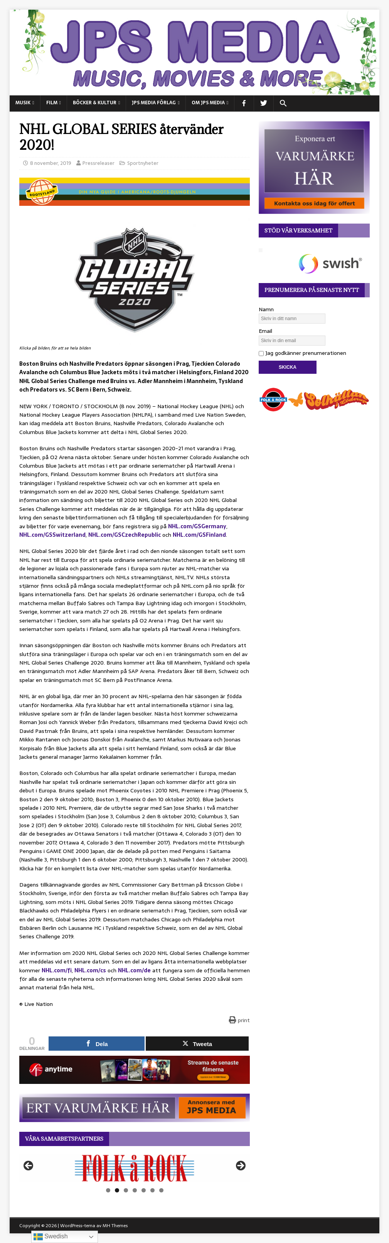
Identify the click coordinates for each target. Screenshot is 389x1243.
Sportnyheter (142, 163)
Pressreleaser (99, 163)
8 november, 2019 (50, 163)
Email (265, 331)
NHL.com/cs (90, 970)
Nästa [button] (240, 1166)
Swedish (51, 1236)
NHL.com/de (134, 970)
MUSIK (22, 103)
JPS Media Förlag (154, 103)
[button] (283, 103)
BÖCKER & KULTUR (94, 103)
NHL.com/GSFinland (199, 535)
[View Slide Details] (134, 1168)
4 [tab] (135, 1190)
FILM (51, 103)
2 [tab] (117, 1190)
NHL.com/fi (57, 970)
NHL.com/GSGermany (197, 526)
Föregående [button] (29, 1166)
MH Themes (115, 1225)
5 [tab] (143, 1190)
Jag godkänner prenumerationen (302, 353)
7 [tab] (161, 1190)
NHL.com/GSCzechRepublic (124, 535)
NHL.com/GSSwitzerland (52, 535)
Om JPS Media (208, 103)
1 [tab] (108, 1190)
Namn (266, 309)
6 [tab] (152, 1190)
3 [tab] (126, 1190)
